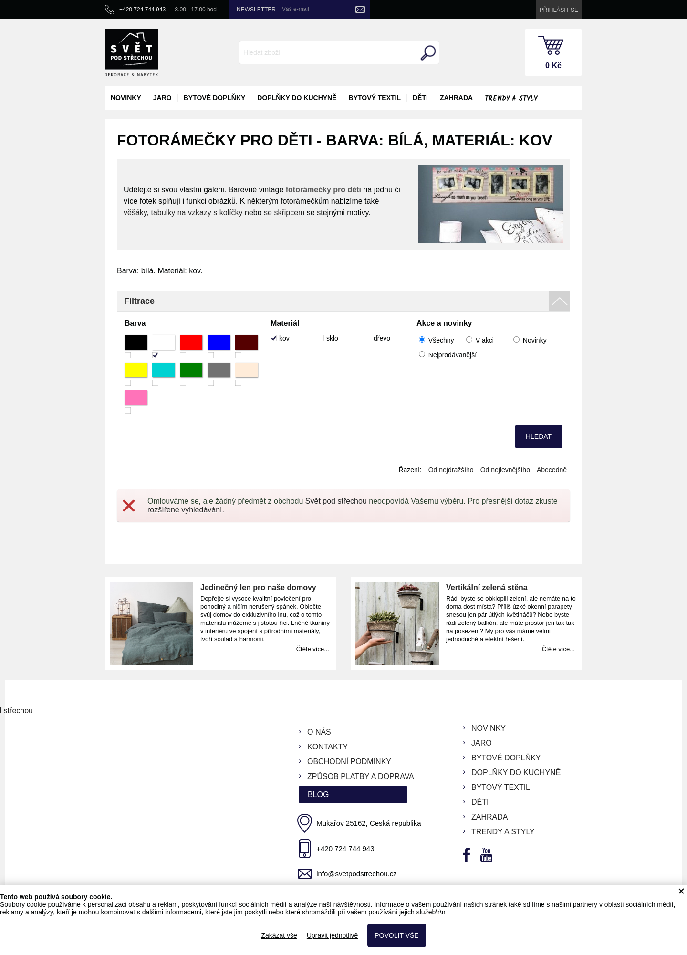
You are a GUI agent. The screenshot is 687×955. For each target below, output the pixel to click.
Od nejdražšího (451, 470)
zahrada (456, 98)
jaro (162, 98)
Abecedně (552, 470)
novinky (126, 98)
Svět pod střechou (336, 501)
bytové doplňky (215, 98)
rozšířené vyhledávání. (185, 510)
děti (420, 98)
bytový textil (375, 98)
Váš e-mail (295, 9)
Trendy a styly (511, 98)
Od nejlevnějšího (505, 470)
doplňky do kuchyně (296, 98)
